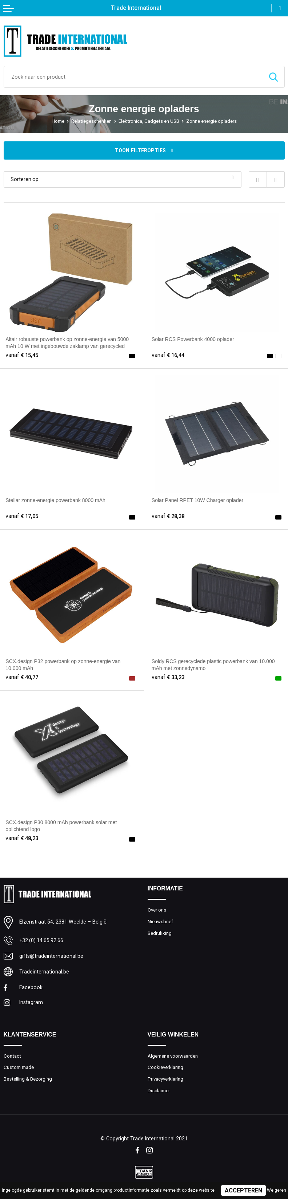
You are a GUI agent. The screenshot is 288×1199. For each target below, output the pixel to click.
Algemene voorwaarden (173, 1056)
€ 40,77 (22, 677)
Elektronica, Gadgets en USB (149, 121)
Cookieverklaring (166, 1068)
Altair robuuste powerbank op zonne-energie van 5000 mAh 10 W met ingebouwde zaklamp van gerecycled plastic (67, 346)
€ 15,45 (22, 355)
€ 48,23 (22, 838)
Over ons (157, 910)
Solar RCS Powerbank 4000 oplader (193, 339)
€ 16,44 (169, 355)
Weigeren (276, 1190)
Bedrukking (160, 933)
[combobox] (133, 76)
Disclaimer (159, 1091)
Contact (12, 1056)
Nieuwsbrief (160, 922)
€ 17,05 (22, 516)
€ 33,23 (169, 677)
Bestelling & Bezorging (28, 1080)
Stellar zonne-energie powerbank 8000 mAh (56, 500)
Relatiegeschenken (91, 121)
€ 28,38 (169, 516)
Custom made (19, 1068)
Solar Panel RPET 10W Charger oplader (198, 500)
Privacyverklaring (166, 1080)
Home (58, 121)
